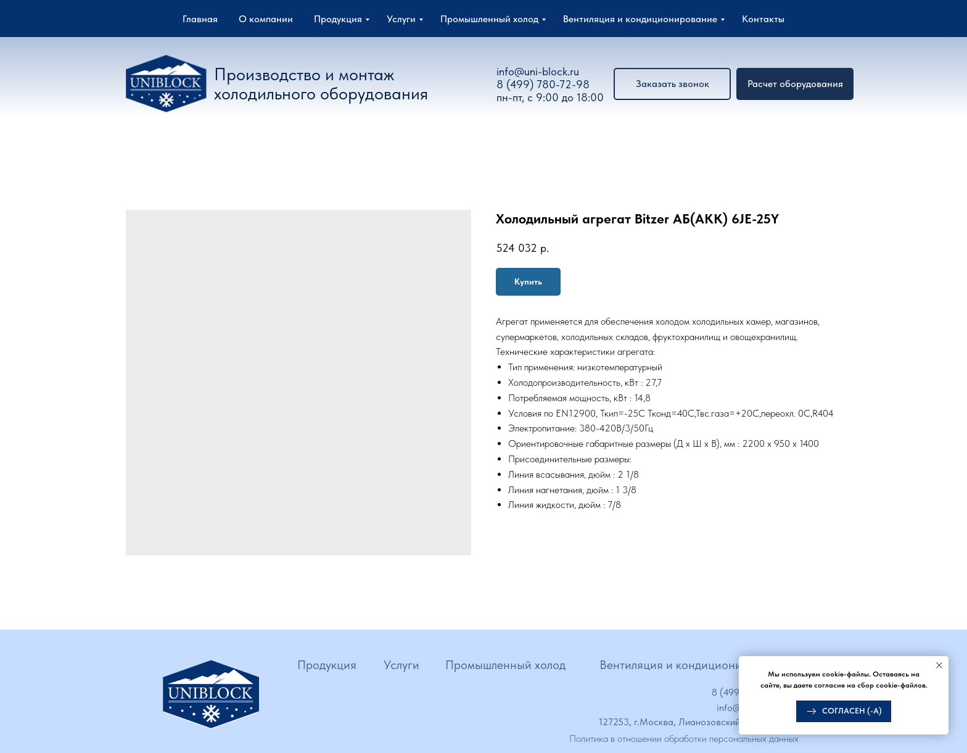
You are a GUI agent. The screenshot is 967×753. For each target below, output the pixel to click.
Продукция (338, 19)
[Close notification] (939, 665)
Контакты (763, 19)
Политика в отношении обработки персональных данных (684, 738)
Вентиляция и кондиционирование (640, 19)
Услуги (401, 19)
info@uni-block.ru (537, 71)
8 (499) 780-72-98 (543, 84)
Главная (200, 19)
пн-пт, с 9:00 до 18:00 (550, 97)
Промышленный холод (489, 19)
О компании (266, 19)
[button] (795, 84)
